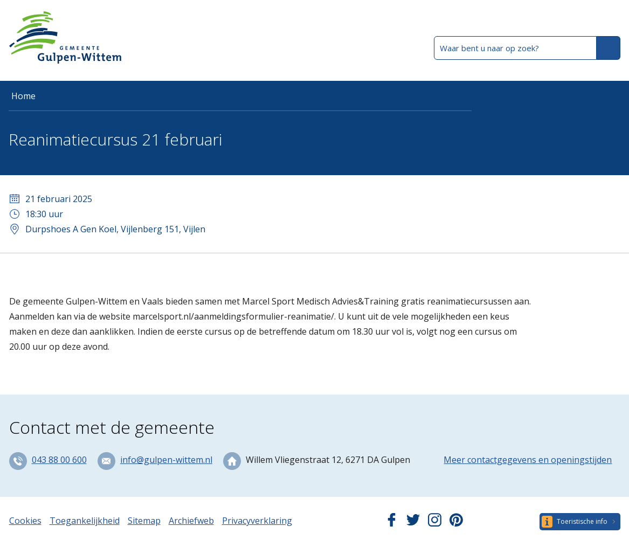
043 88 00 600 (59, 460)
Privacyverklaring (257, 521)
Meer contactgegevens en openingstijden (528, 460)
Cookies (25, 521)
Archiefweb (191, 521)
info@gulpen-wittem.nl (166, 460)
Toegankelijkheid (85, 521)
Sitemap (144, 521)
